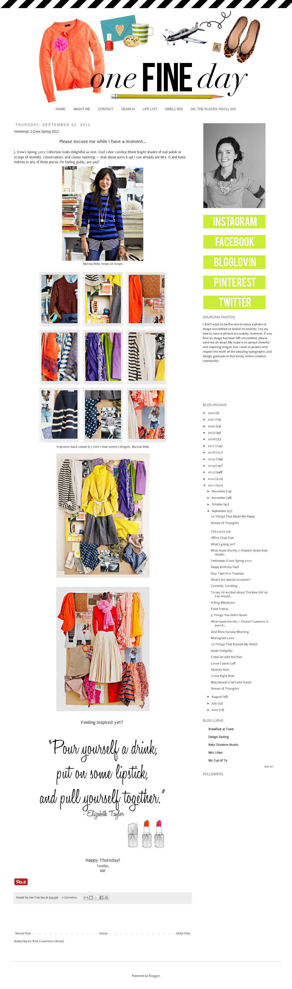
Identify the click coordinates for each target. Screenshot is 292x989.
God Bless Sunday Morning (230, 632)
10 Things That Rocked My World (234, 644)
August (217, 697)
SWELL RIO (173, 109)
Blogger (154, 976)
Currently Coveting (224, 586)
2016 (211, 452)
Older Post (183, 933)
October (218, 504)
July (215, 703)
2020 (212, 426)
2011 (211, 485)
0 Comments (69, 897)
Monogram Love (222, 638)
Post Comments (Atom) (48, 941)
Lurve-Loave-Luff (223, 663)
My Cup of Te (217, 760)
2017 (211, 446)
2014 (211, 465)
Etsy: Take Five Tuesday (227, 573)
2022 (211, 413)
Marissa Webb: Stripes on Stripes (102, 264)
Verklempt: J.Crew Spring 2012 (231, 561)
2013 (211, 472)
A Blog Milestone (223, 602)
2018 (211, 439)
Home (103, 933)
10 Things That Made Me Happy (233, 516)
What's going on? (223, 544)
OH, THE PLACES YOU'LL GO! (213, 109)
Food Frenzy (219, 609)
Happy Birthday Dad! (225, 567)
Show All (268, 766)
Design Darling (218, 737)
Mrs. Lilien (215, 752)
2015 (212, 459)
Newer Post (23, 933)
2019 (211, 433)
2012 (211, 479)
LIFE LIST (149, 109)
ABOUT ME (81, 109)
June (215, 710)
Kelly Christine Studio (223, 745)
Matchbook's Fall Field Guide (231, 682)
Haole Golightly (222, 651)
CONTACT (105, 109)
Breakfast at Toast (221, 729)
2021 (211, 419)
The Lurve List (221, 531)
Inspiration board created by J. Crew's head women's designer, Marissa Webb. (103, 447)
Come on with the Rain (227, 657)
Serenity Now (220, 669)
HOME (60, 109)
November (219, 498)
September (219, 511)
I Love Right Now (222, 676)
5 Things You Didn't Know (229, 615)
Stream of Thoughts (225, 523)
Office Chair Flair (222, 538)
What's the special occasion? (231, 580)
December (219, 491)
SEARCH (128, 109)
